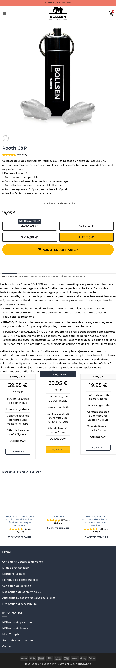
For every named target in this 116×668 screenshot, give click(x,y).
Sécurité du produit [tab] (72, 276)
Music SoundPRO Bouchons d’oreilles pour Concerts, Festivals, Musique (96, 521)
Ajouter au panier (60, 250)
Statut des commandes (17, 640)
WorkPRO (58, 516)
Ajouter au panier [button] (21, 537)
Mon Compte (10, 634)
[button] (4, 13)
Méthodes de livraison (16, 628)
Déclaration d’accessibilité (19, 603)
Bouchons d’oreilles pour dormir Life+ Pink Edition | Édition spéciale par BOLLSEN (20, 521)
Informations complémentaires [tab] (38, 276)
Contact (7, 646)
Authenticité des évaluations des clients (28, 597)
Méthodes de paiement (17, 622)
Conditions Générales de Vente (22, 561)
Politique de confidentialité (20, 579)
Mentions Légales (13, 573)
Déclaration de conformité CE (21, 591)
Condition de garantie (16, 585)
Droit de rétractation (15, 567)
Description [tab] (9, 276)
